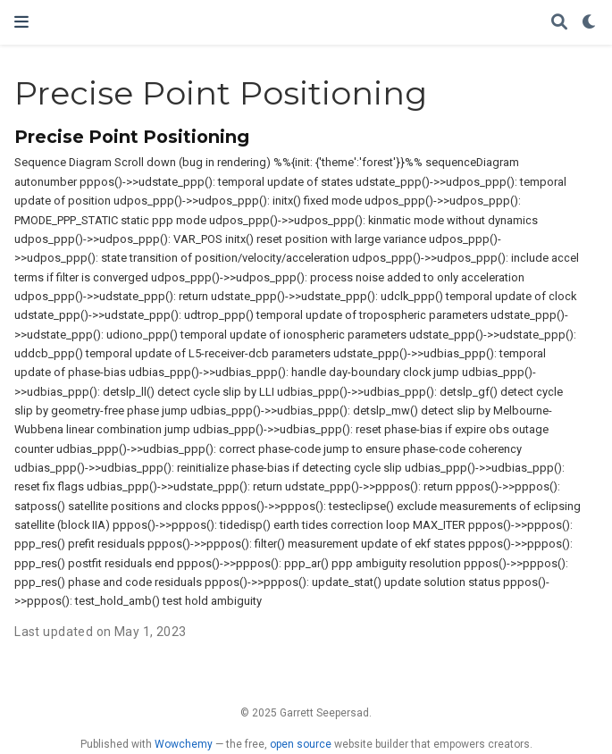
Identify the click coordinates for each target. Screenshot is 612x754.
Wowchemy (184, 744)
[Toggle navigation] (21, 22)
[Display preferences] (590, 23)
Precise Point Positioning (131, 136)
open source (300, 744)
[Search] (559, 23)
